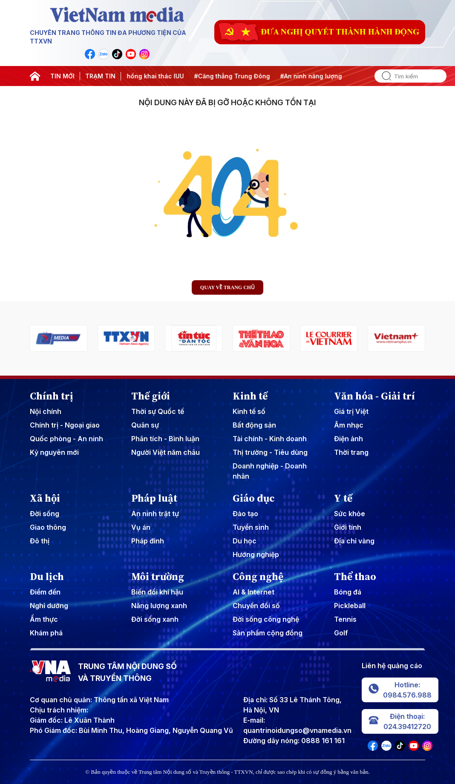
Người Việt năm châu (165, 452)
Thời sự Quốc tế (157, 411)
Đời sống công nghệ (266, 619)
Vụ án (140, 527)
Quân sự (145, 425)
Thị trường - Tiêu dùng (270, 452)
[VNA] (90, 54)
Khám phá (46, 633)
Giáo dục (254, 498)
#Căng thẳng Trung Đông (238, 76)
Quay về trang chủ (227, 287)
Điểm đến (45, 592)
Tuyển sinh (251, 527)
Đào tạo (245, 513)
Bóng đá (347, 592)
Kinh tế (250, 396)
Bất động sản (254, 425)
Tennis (345, 619)
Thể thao (355, 576)
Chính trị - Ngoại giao (65, 425)
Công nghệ (258, 576)
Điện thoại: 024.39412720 (400, 721)
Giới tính (347, 527)
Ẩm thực (44, 619)
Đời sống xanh (155, 619)
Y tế (343, 498)
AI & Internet (253, 592)
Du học (244, 541)
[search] (383, 76)
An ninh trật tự (155, 513)
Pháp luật (154, 498)
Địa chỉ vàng (354, 541)
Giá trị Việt (351, 411)
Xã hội (45, 498)
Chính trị (51, 396)
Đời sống (44, 513)
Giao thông (48, 527)
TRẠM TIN (100, 76)
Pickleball (350, 605)
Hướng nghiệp (256, 554)
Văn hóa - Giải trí (374, 396)
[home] (35, 76)
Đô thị (39, 541)
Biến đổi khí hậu (157, 592)
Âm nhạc (348, 425)
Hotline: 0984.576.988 (400, 690)
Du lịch (47, 576)
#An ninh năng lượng (317, 76)
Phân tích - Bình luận (165, 438)
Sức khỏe (349, 513)
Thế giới (150, 396)
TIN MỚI (62, 76)
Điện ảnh (348, 438)
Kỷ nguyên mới (54, 452)
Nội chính (45, 411)
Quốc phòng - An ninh (66, 438)
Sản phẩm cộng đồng (267, 633)
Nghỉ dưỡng (49, 605)
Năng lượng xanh (159, 605)
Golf (341, 633)
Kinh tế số (249, 411)
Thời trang (351, 452)
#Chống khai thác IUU (157, 76)
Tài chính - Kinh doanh (270, 438)
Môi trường (157, 576)
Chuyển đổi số (256, 605)
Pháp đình (147, 541)
